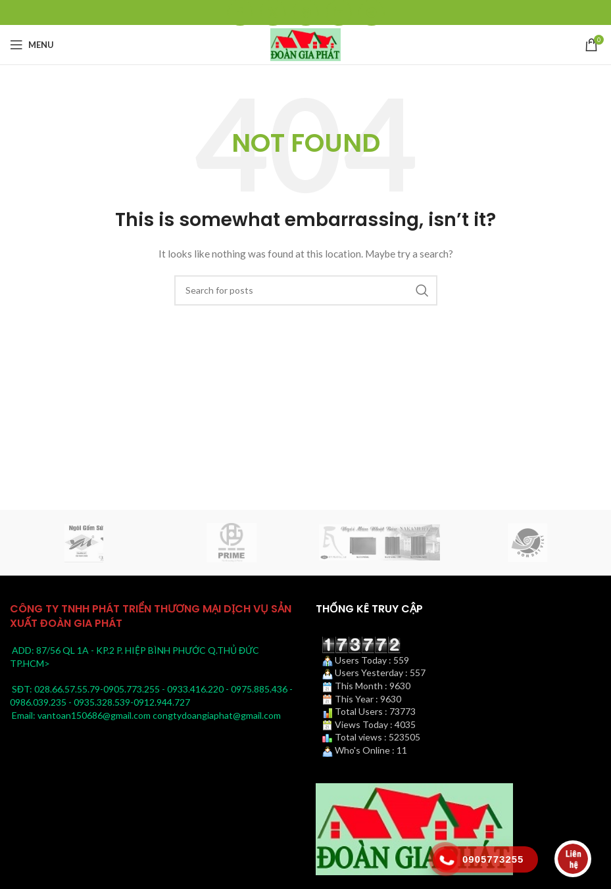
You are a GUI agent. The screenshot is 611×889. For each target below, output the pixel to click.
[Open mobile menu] (32, 45)
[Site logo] (305, 43)
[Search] (305, 290)
